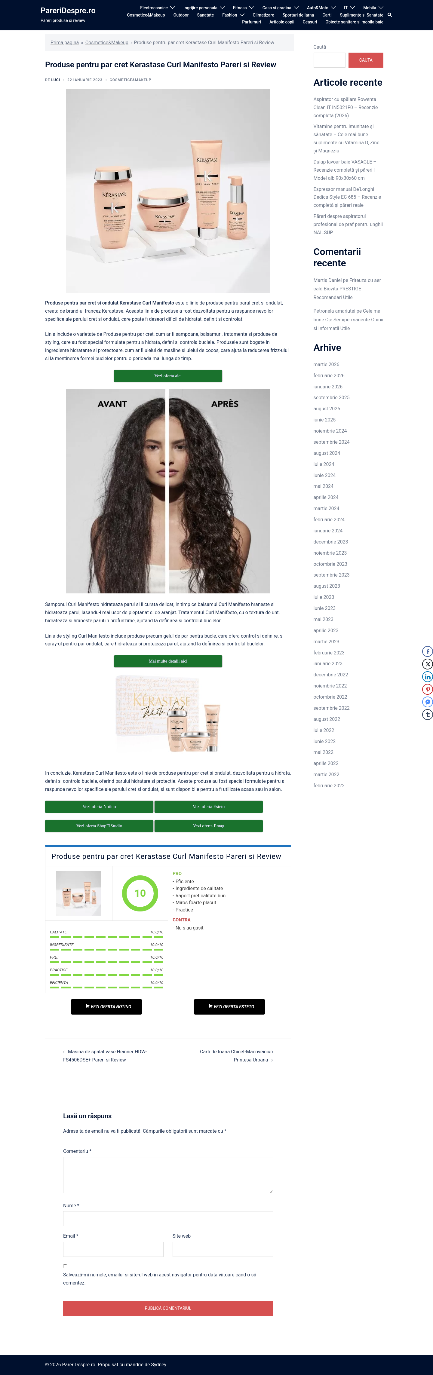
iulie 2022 (324, 730)
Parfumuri (251, 22)
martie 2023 (326, 642)
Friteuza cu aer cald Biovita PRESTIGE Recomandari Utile (347, 289)
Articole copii (281, 22)
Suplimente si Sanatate (361, 15)
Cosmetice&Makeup (146, 15)
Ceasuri (310, 22)
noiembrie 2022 (330, 686)
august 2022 (327, 719)
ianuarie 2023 (328, 663)
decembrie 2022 (331, 675)
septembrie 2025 (332, 397)
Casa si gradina (277, 7)
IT (346, 7)
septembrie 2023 (332, 575)
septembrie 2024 (332, 442)
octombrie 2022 (330, 697)
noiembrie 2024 (330, 431)
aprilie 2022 (326, 763)
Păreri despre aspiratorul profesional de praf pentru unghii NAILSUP (348, 224)
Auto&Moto (317, 7)
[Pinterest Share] (427, 689)
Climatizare (263, 15)
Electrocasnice (154, 7)
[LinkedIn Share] (427, 676)
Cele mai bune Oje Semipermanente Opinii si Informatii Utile (348, 319)
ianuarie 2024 (328, 531)
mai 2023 (324, 619)
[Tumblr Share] (427, 714)
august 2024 (327, 453)
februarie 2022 (329, 786)
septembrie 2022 (332, 708)
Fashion (229, 15)
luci (55, 80)
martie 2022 (326, 774)
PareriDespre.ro (68, 10)
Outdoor (181, 15)
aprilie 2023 (326, 630)
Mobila (369, 7)
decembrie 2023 (331, 542)
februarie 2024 (329, 519)
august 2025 (327, 409)
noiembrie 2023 (330, 553)
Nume (71, 1205)
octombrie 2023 (330, 564)
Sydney (158, 1364)
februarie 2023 (329, 653)
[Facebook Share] (427, 651)
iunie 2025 (325, 420)
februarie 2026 (329, 375)
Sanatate (205, 15)
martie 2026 (326, 364)
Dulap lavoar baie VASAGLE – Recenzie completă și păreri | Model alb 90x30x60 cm (345, 170)
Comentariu (77, 1151)
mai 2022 (324, 752)
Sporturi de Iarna (298, 15)
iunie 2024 (325, 475)
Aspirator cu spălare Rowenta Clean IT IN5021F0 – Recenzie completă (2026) (346, 107)
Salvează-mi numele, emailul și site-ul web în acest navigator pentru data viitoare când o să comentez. (159, 1279)
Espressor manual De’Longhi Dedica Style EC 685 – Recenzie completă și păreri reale (347, 197)
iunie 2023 (325, 608)
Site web (182, 1236)
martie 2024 (326, 508)
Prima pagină (65, 42)
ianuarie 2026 (328, 387)
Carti (326, 15)
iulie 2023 (324, 597)
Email (70, 1236)
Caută (320, 47)
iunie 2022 (325, 741)
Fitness (240, 7)
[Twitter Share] (427, 664)
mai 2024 (324, 486)
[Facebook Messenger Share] (427, 702)
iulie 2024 (324, 464)
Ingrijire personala (200, 7)
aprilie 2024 (326, 497)
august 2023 (327, 586)
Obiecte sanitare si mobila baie (354, 22)
